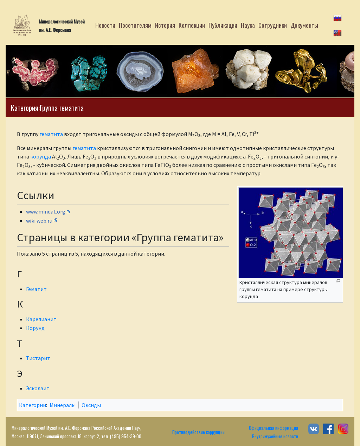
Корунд (35, 327)
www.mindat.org (45, 211)
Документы (304, 24)
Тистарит (38, 357)
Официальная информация (273, 428)
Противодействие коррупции (198, 432)
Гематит (36, 288)
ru (338, 17)
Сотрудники (272, 24)
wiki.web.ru (39, 220)
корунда (40, 156)
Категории (32, 404)
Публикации (222, 24)
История (165, 24)
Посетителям (135, 24)
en (338, 32)
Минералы (63, 404)
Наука (248, 24)
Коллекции (192, 24)
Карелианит (41, 319)
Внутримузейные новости (275, 436)
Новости (105, 24)
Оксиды (91, 404)
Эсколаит (38, 388)
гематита (51, 133)
